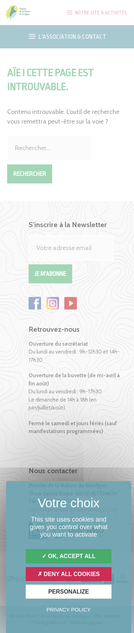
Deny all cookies (69, 574)
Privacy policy (68, 609)
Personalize (68, 592)
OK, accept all (68, 556)
